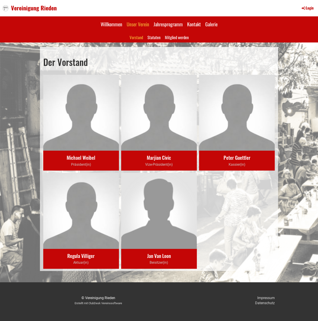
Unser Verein (138, 24)
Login (307, 8)
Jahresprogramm (168, 24)
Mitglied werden (177, 37)
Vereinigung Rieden (34, 8)
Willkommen (111, 24)
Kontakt (194, 24)
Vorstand (136, 37)
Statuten (153, 37)
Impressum (266, 298)
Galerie (211, 24)
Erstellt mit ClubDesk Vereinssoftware (98, 303)
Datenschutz (265, 303)
